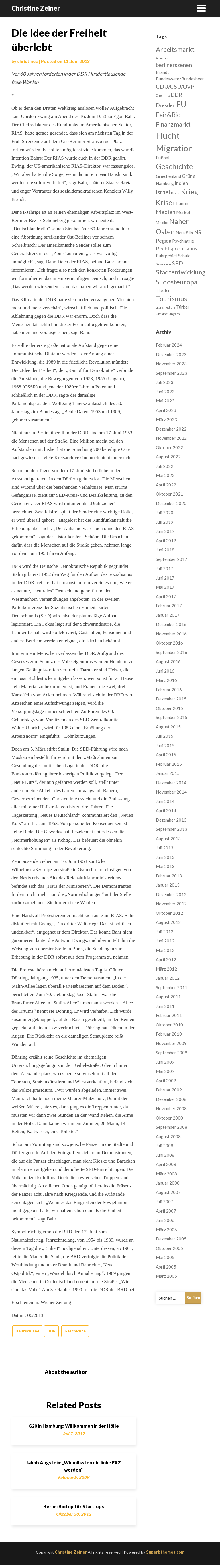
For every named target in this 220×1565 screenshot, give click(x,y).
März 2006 (166, 1229)
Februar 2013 (169, 875)
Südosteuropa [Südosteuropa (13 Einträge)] (176, 282)
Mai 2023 (165, 400)
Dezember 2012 (171, 894)
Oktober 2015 (169, 708)
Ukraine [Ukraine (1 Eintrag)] (162, 314)
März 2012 (166, 968)
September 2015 (171, 717)
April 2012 (166, 959)
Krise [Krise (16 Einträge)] (164, 202)
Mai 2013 (165, 866)
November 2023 (171, 363)
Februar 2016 (169, 689)
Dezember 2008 (171, 1099)
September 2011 (171, 987)
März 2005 (166, 1276)
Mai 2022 (165, 475)
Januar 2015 (168, 773)
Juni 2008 (165, 1155)
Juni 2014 (165, 801)
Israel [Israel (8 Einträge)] (163, 191)
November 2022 (171, 438)
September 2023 (171, 373)
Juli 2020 (164, 512)
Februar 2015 (169, 764)
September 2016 (171, 652)
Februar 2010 (169, 1033)
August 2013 (168, 838)
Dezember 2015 (171, 698)
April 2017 (166, 596)
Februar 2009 (169, 1089)
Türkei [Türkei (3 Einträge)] (182, 306)
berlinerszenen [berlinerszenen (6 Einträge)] (174, 65)
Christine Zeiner (35, 8)
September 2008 (171, 1127)
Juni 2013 (165, 857)
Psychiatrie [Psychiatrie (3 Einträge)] (183, 241)
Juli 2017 (164, 568)
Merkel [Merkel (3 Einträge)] (183, 212)
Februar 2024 (169, 344)
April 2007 (166, 1210)
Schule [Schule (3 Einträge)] (184, 255)
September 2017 (171, 559)
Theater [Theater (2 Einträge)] (163, 290)
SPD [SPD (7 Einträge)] (177, 263)
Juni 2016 (165, 670)
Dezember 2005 (171, 1238)
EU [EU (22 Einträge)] (181, 104)
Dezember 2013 (171, 819)
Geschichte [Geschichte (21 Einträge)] (174, 166)
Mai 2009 (165, 1071)
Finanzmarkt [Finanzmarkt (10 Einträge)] (173, 124)
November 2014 (171, 791)
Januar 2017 (168, 615)
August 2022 (168, 456)
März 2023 (166, 419)
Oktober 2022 (169, 447)
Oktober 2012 (169, 913)
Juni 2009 (165, 1062)
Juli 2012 (164, 931)
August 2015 (168, 726)
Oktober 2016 (169, 642)
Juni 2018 (165, 549)
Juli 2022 (164, 466)
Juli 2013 (164, 847)
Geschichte (75, 1331)
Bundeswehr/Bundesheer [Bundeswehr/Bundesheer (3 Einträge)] (180, 78)
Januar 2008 (168, 1182)
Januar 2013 (168, 884)
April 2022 (166, 484)
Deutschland (27, 1331)
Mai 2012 (165, 950)
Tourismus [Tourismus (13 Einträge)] (171, 298)
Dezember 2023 (171, 354)
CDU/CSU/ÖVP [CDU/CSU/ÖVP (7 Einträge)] (175, 86)
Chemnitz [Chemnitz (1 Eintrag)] (163, 95)
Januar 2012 (168, 978)
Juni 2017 (165, 577)
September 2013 (171, 829)
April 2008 (166, 1164)
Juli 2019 (164, 522)
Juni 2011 (165, 1006)
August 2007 (168, 1192)
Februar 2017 (169, 605)
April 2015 (166, 754)
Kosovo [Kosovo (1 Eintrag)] (175, 193)
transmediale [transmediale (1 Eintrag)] (165, 307)
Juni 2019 (165, 531)
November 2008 (171, 1108)
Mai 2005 (165, 1257)
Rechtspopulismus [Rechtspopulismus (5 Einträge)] (176, 248)
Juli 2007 (164, 1201)
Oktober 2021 (169, 493)
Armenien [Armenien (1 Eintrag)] (163, 58)
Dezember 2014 (171, 782)
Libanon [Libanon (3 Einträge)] (180, 203)
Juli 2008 (164, 1145)
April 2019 (166, 540)
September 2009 (171, 1052)
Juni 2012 (165, 940)
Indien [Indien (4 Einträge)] (181, 183)
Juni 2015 (165, 745)
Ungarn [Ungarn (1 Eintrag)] (174, 314)
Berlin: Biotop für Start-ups (73, 1506)
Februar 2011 (169, 1015)
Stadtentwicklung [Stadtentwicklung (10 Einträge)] (180, 272)
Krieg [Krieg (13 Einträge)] (189, 192)
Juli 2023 (164, 382)
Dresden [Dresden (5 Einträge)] (166, 105)
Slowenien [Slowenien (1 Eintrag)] (163, 264)
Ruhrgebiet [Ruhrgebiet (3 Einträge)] (166, 255)
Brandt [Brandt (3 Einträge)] (162, 72)
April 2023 (166, 410)
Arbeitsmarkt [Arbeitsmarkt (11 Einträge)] (175, 49)
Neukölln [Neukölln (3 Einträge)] (184, 232)
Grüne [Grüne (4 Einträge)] (188, 176)
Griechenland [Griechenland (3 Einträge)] (168, 176)
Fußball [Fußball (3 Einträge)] (163, 157)
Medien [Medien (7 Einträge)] (165, 211)
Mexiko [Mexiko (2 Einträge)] (162, 222)
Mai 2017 (165, 587)
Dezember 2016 (171, 624)
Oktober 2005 (169, 1248)
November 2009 (171, 1043)
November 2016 (171, 633)
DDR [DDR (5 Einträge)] (176, 94)
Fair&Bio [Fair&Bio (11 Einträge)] (168, 115)
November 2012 (171, 903)
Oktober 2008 (169, 1117)
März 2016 (166, 680)
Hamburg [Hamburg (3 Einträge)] (165, 183)
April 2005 (166, 1266)
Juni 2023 (165, 391)
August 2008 (168, 1136)
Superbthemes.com (165, 1552)
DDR (51, 1331)
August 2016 (168, 661)
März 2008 (166, 1173)
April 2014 (166, 810)
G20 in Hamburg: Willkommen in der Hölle (73, 1426)
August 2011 (168, 996)
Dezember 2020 (171, 503)
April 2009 (166, 1080)
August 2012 (168, 922)
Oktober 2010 (169, 1024)
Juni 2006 (165, 1220)
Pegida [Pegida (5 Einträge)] (163, 240)
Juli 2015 (164, 736)
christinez (27, 61)
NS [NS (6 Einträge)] (197, 232)
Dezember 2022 (171, 428)
